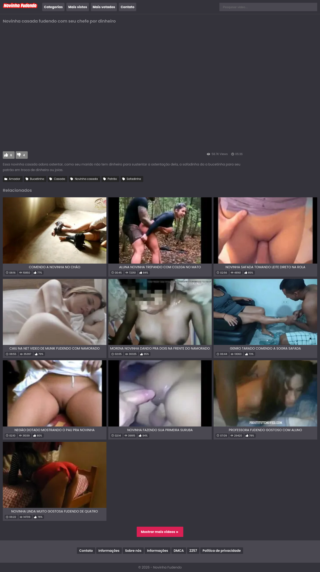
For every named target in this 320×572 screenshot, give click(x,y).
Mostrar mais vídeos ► (160, 531)
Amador (14, 179)
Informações (109, 550)
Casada (59, 179)
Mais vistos (77, 7)
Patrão (112, 179)
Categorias (53, 7)
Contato (127, 7)
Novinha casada (86, 179)
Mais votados (104, 7)
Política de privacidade (222, 550)
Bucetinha (37, 179)
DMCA (179, 550)
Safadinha (134, 179)
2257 (193, 550)
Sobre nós (133, 550)
